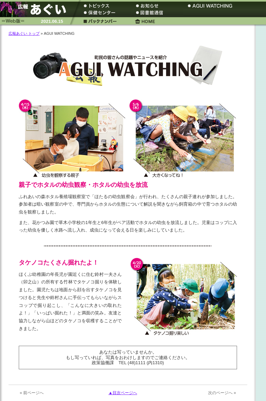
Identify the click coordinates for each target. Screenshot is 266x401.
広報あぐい (36, 9)
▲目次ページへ (122, 392)
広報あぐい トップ (24, 33)
